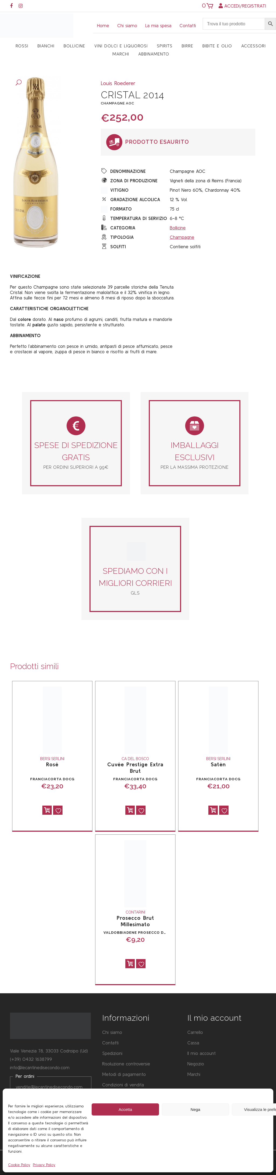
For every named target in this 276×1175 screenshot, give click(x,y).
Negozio (195, 1063)
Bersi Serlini (52, 759)
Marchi (193, 1074)
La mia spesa (158, 25)
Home (103, 25)
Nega (195, 1109)
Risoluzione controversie (126, 1063)
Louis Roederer (118, 83)
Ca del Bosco (135, 759)
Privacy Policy (44, 1165)
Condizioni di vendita (123, 1084)
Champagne (182, 237)
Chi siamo (127, 25)
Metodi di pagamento (124, 1074)
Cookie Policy (19, 1165)
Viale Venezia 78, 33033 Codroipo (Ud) (49, 1050)
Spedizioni (112, 1053)
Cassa (193, 1042)
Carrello (195, 1032)
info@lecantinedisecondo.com (40, 1067)
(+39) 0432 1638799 (31, 1059)
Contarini (135, 912)
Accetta (125, 1109)
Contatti (188, 25)
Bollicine (178, 227)
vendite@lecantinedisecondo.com (49, 1086)
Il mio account (201, 1053)
